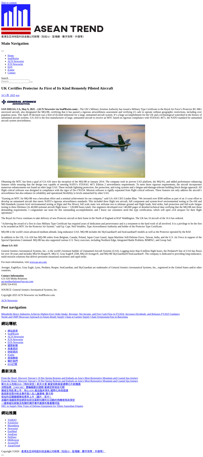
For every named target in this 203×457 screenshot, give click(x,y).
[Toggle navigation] (2, 51)
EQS (10, 67)
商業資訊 (13, 348)
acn (17, 95)
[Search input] (15, 81)
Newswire (13, 428)
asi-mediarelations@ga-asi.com (17, 281)
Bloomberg (13, 425)
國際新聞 (13, 345)
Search (4, 78)
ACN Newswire (16, 61)
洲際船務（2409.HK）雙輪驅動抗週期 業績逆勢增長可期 (33, 387)
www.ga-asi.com (37, 262)
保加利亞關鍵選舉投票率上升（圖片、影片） (26, 396)
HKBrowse (13, 440)
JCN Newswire (15, 64)
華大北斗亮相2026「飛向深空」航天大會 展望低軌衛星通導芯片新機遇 (41, 384)
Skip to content (9, 2)
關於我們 (13, 361)
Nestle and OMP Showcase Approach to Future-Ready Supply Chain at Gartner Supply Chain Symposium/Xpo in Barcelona (64, 317)
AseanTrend (14, 445)
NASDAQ (13, 422)
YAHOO (12, 420)
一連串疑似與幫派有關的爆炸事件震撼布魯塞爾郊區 (30, 403)
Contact (12, 72)
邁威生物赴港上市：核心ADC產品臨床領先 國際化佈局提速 (34, 390)
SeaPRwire (13, 58)
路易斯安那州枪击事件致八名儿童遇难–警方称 (27, 393)
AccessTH (13, 442)
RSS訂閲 (12, 364)
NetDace (12, 437)
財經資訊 (13, 351)
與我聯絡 (13, 358)
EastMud (12, 431)
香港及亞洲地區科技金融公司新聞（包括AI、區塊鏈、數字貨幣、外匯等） (63, 451)
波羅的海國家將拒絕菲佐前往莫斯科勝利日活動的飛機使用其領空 (38, 400)
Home (11, 55)
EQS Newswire (15, 342)
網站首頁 (13, 331)
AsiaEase (12, 434)
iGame (11, 70)
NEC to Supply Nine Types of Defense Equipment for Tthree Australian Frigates (42, 406)
